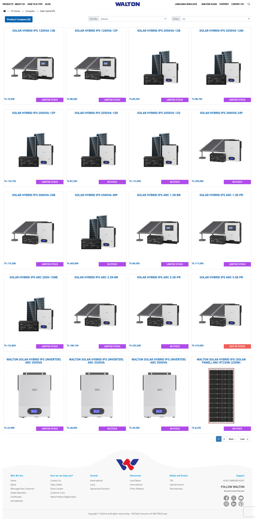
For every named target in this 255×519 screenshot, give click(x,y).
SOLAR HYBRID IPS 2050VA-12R (96, 113)
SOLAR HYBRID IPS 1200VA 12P (96, 30)
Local (92, 484)
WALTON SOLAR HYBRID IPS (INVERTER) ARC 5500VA (159, 361)
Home (13, 480)
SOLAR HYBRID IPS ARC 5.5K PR (221, 277)
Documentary (176, 488)
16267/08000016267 (233, 480)
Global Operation (18, 492)
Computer (30, 11)
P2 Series (15, 11)
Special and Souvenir (100, 488)
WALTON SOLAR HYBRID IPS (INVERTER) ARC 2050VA (34, 361)
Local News (135, 480)
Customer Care (57, 492)
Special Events (177, 484)
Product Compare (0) (18, 19)
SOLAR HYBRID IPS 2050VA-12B (158, 30)
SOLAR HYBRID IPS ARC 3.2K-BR (96, 277)
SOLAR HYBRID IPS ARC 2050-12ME (34, 277)
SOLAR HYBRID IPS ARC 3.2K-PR (159, 277)
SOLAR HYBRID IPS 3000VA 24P (221, 113)
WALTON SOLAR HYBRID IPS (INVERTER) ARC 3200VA (96, 361)
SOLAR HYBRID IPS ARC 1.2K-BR (159, 195)
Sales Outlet (56, 484)
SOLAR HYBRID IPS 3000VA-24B (33, 195)
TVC (172, 480)
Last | (244, 439)
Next (232, 439)
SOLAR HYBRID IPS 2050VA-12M (221, 30)
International (96, 480)
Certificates (16, 496)
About (13, 484)
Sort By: (93, 18)
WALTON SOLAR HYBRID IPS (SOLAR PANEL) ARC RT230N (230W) (221, 361)
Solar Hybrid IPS (47, 11)
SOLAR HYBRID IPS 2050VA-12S (158, 113)
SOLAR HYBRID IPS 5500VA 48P (96, 195)
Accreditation (17, 500)
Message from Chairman (22, 488)
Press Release (137, 488)
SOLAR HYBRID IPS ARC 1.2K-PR (221, 195)
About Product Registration (63, 496)
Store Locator (56, 488)
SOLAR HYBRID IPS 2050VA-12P (33, 113)
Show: (176, 18)
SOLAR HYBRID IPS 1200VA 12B (33, 30)
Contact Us (55, 480)
